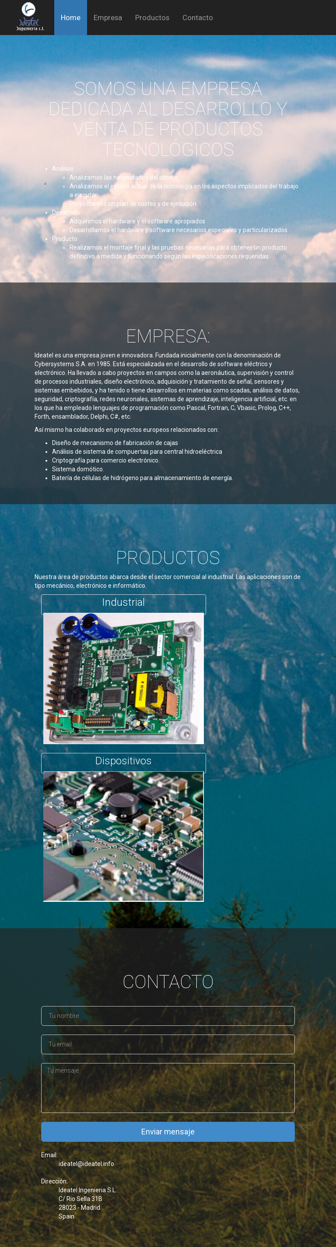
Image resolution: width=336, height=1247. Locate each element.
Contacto (197, 17)
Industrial (123, 595)
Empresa (108, 17)
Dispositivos (123, 754)
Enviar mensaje (168, 1124)
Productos (152, 17)
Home (70, 17)
